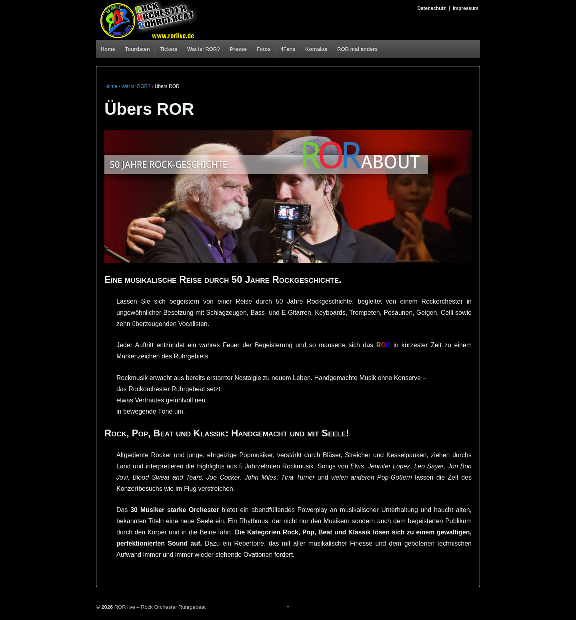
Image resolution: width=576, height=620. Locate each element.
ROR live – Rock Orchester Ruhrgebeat (159, 607)
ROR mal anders (357, 49)
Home (108, 49)
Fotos (263, 49)
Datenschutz (431, 8)
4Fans (288, 49)
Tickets (169, 49)
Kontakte (316, 49)
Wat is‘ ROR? (203, 49)
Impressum (465, 8)
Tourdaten (137, 49)
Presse (238, 49)
